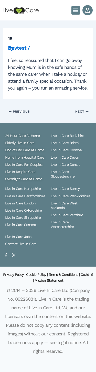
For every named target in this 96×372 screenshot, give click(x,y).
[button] (75, 10)
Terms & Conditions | (65, 274)
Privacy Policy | (14, 274)
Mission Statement (49, 280)
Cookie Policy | (37, 274)
